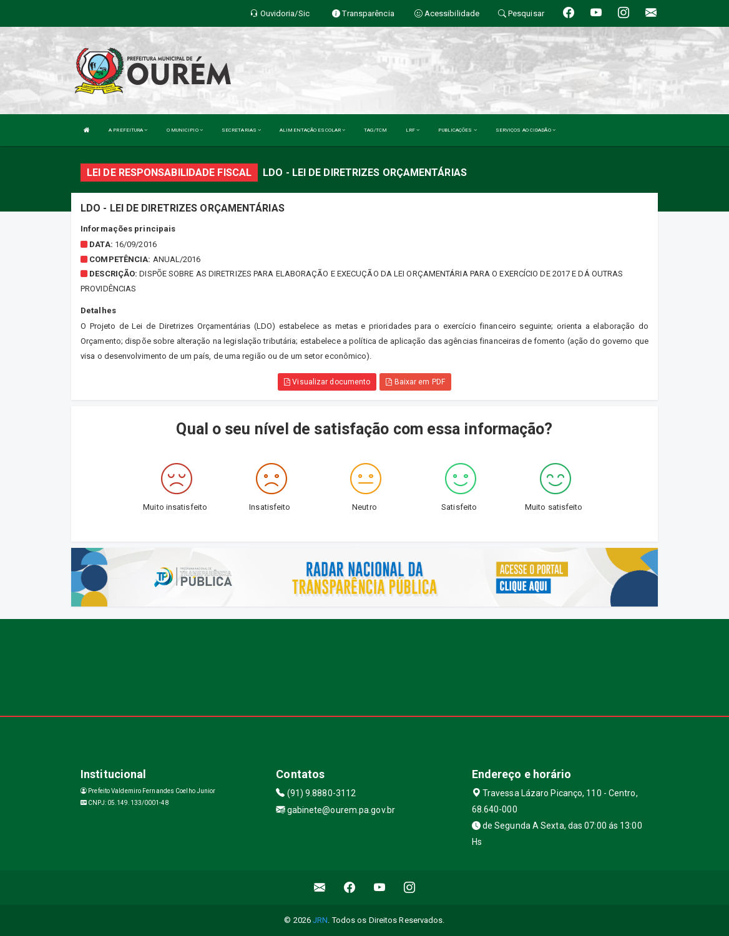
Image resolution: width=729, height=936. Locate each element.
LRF (413, 130)
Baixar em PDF (415, 382)
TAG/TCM (375, 130)
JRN (320, 920)
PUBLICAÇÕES (457, 130)
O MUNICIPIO (185, 130)
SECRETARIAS (241, 130)
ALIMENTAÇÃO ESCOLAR (312, 130)
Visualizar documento (327, 382)
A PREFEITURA (128, 130)
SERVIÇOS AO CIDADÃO (525, 130)
